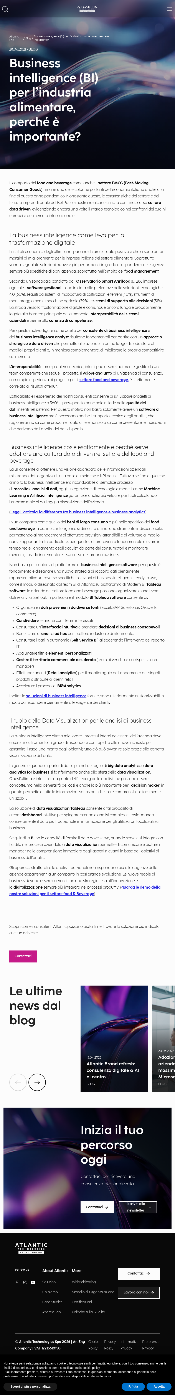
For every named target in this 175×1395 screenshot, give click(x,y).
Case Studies (52, 1302)
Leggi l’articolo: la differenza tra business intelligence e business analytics (77, 512)
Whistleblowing (84, 1282)
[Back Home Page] (87, 8)
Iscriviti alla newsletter (139, 1207)
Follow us (22, 1270)
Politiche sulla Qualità (88, 1312)
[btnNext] (37, 1082)
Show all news (19, 1037)
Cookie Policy (93, 1345)
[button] (5, 9)
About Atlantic (55, 1271)
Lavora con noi (139, 1292)
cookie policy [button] (91, 1368)
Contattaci (23, 956)
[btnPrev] (18, 1082)
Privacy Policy (110, 1345)
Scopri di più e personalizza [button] (30, 1386)
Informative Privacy (130, 1345)
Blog (28, 38)
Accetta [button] (159, 1386)
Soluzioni (49, 1282)
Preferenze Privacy (151, 1345)
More (76, 1271)
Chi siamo (50, 1292)
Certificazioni (82, 1302)
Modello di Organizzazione (93, 1292)
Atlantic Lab (14, 38)
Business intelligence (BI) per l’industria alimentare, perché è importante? (71, 38)
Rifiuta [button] (133, 1386)
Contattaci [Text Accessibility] (138, 1273)
